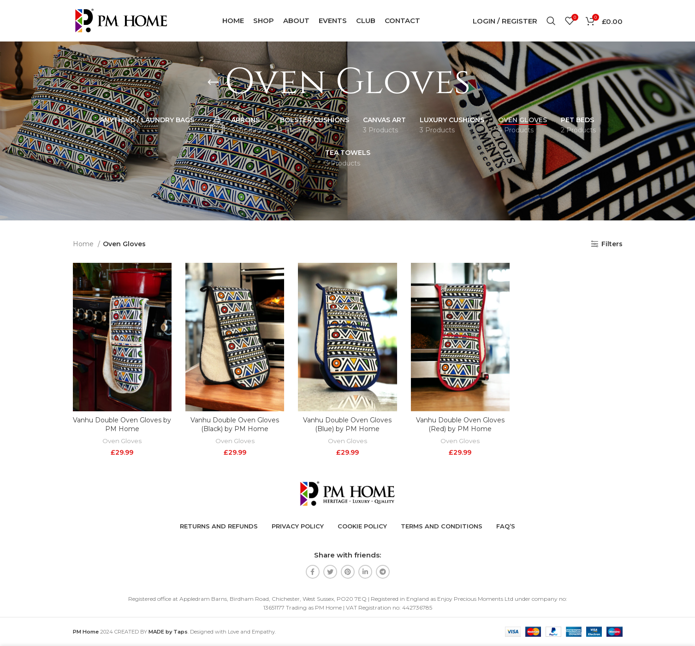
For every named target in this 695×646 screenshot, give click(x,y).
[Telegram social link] (383, 572)
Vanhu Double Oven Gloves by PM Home (122, 424)
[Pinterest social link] (348, 572)
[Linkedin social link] (365, 572)
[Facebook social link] (313, 572)
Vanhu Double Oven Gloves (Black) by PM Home (234, 424)
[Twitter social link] (330, 572)
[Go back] (213, 82)
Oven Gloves (122, 440)
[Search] (551, 21)
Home (84, 244)
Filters (612, 244)
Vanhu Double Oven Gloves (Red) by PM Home (460, 424)
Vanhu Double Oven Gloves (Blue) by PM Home (347, 424)
